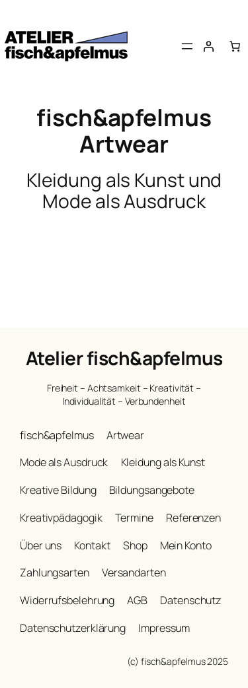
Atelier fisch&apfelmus (124, 357)
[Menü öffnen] (187, 46)
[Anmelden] (208, 46)
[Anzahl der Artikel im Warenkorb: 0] (235, 46)
